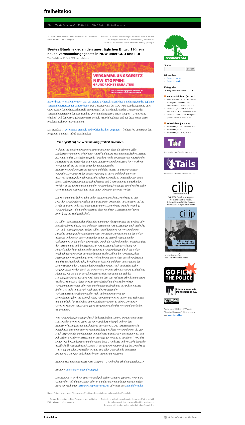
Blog (50, 25)
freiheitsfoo (57, 11)
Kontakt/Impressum (116, 25)
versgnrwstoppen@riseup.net (93, 385)
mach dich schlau (175, 315)
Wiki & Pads (98, 25)
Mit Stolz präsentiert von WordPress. (182, 417)
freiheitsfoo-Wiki (174, 78)
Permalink (125, 393)
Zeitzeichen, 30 (173, 132)
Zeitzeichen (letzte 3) (178, 123)
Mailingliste (83, 25)
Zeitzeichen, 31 (173, 129)
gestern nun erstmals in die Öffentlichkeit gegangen (92, 129)
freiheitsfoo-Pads (174, 81)
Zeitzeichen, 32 (173, 126)
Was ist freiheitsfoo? (65, 25)
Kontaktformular (134, 385)
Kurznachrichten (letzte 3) (181, 96)
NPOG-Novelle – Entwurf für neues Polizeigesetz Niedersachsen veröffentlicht (181, 102)
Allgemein (76, 393)
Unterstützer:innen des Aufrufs (81, 369)
